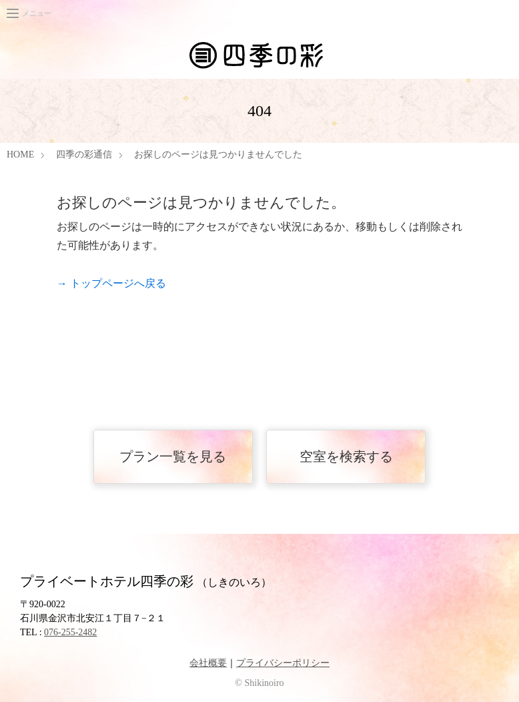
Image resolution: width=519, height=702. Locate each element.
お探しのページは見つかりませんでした (218, 154)
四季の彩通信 (84, 154)
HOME (20, 154)
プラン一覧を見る (172, 456)
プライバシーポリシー (283, 663)
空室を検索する (346, 456)
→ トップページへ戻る (111, 283)
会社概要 (208, 663)
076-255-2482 (70, 632)
